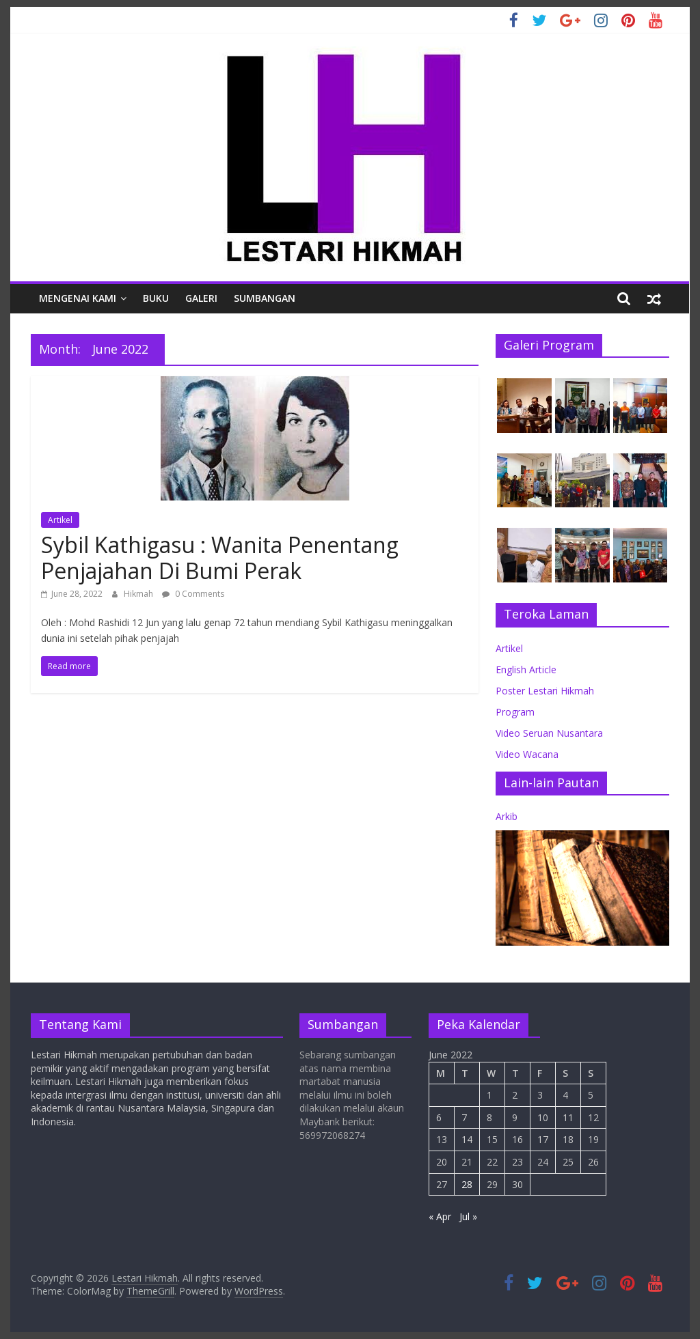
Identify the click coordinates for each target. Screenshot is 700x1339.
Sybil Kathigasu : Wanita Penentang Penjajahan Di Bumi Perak (220, 557)
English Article (526, 669)
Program (515, 711)
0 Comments (193, 594)
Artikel (60, 520)
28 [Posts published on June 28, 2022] (466, 1184)
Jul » (468, 1216)
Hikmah (139, 594)
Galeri (201, 298)
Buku (156, 298)
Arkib (506, 816)
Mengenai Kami (77, 298)
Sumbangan (264, 298)
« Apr (440, 1216)
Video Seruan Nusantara (549, 733)
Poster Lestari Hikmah (545, 690)
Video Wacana (527, 754)
